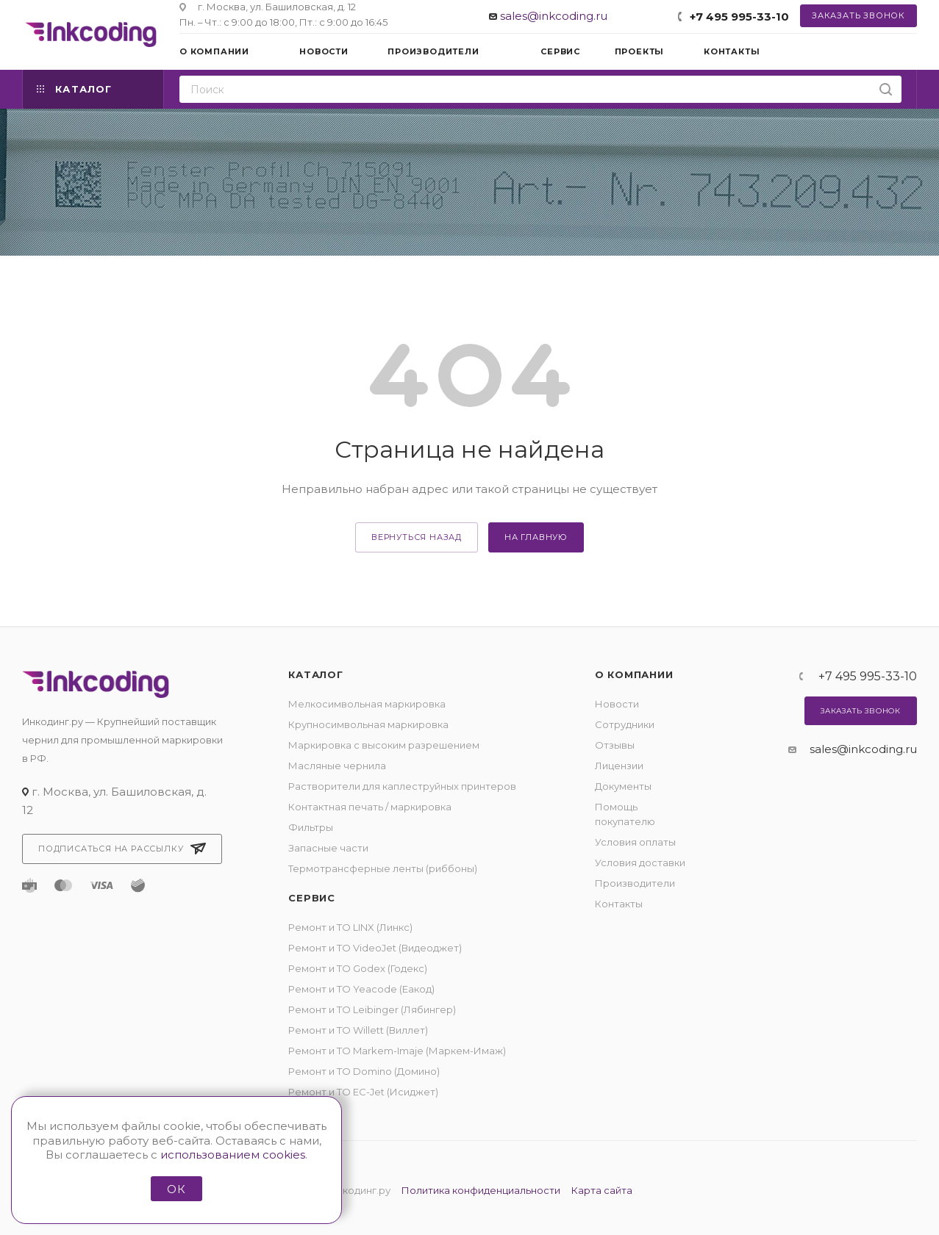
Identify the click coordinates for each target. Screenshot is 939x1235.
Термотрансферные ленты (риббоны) (382, 868)
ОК (176, 1189)
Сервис (311, 898)
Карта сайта (601, 1190)
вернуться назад (416, 537)
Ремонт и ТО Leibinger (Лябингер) (372, 1009)
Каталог (315, 674)
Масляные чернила (337, 765)
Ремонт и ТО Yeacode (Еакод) (361, 989)
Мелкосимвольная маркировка (367, 704)
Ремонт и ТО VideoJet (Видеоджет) (375, 948)
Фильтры (310, 827)
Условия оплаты (635, 842)
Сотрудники (624, 724)
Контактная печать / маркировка (369, 807)
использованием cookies (232, 1155)
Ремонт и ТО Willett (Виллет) (358, 1030)
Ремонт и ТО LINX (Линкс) (350, 927)
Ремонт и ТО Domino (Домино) (364, 1071)
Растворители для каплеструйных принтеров (402, 786)
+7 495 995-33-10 (739, 17)
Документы (623, 786)
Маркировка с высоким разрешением (383, 745)
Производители (635, 883)
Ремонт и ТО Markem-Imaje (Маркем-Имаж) (397, 1050)
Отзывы (615, 745)
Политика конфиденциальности (480, 1190)
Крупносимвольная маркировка (368, 724)
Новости (617, 704)
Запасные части (328, 848)
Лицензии (619, 765)
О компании (634, 674)
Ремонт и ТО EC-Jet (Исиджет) (363, 1092)
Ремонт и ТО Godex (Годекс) (357, 968)
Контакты (619, 904)
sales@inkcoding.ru (553, 16)
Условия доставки (640, 862)
